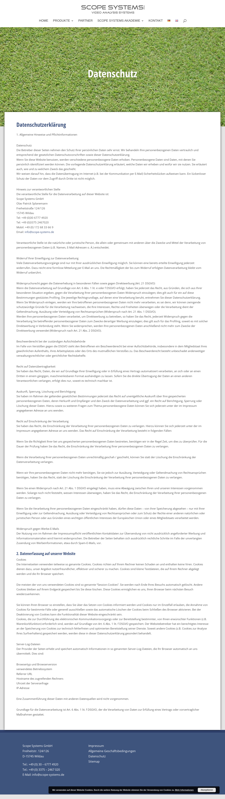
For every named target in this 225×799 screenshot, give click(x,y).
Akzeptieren (207, 790)
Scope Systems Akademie (118, 20)
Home (43, 20)
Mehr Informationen (184, 790)
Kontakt (155, 20)
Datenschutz (97, 756)
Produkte (61, 20)
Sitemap (94, 761)
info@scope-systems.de (39, 232)
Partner (85, 20)
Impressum (96, 746)
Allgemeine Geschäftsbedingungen (112, 751)
